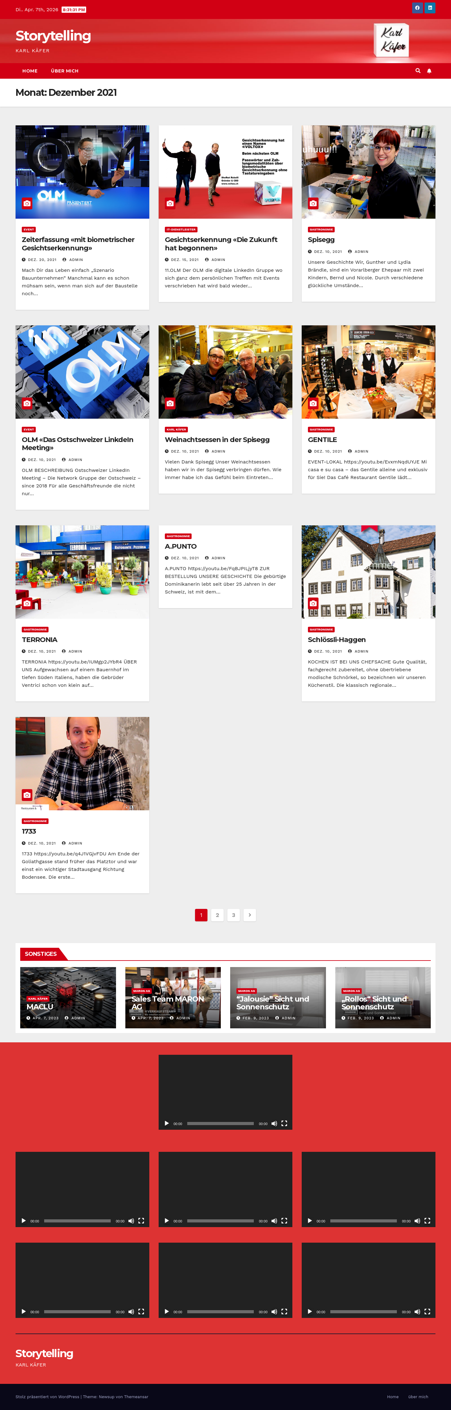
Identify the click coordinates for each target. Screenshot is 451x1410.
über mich (65, 71)
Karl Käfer (176, 429)
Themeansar (136, 1396)
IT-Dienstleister (181, 229)
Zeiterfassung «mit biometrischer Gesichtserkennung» (78, 243)
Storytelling (53, 35)
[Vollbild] (284, 1123)
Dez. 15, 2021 (185, 260)
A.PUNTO (181, 546)
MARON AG (141, 991)
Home (29, 71)
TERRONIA (39, 639)
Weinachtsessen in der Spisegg (217, 439)
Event (29, 229)
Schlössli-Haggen (337, 639)
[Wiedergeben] (167, 1123)
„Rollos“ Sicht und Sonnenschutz (374, 1002)
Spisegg (321, 239)
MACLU (39, 1006)
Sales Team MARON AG (168, 1002)
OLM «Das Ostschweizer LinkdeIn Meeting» (77, 443)
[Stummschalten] (274, 1123)
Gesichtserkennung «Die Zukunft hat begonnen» (221, 243)
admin (73, 260)
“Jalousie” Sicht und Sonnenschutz (272, 1002)
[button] (418, 71)
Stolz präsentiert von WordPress (48, 1396)
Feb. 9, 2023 (256, 1018)
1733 (29, 831)
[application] (225, 1092)
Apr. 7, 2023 (46, 1018)
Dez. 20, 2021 (42, 260)
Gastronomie (321, 229)
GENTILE (322, 439)
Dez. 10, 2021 (328, 251)
